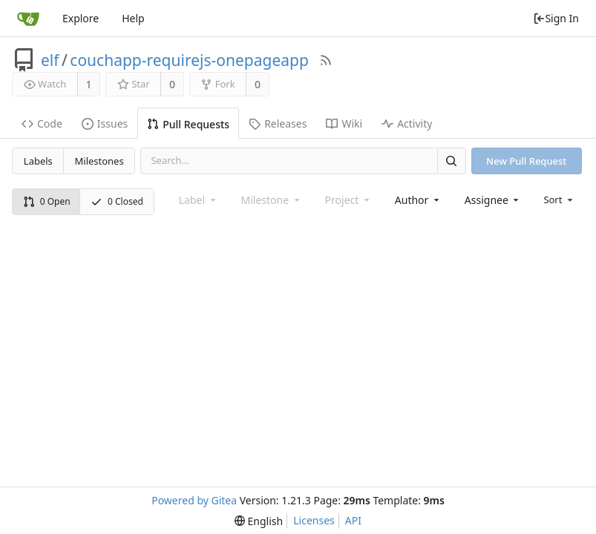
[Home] (28, 18)
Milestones (99, 161)
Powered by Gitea (194, 500)
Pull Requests (188, 124)
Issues (105, 123)
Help (133, 18)
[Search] (451, 161)
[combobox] (418, 200)
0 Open (47, 201)
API (353, 520)
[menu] (559, 199)
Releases (278, 123)
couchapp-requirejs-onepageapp (189, 60)
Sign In (556, 18)
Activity (406, 123)
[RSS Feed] (326, 60)
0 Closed (117, 201)
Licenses (314, 520)
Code (42, 123)
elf (50, 60)
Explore (80, 18)
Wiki (344, 123)
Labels (38, 161)
